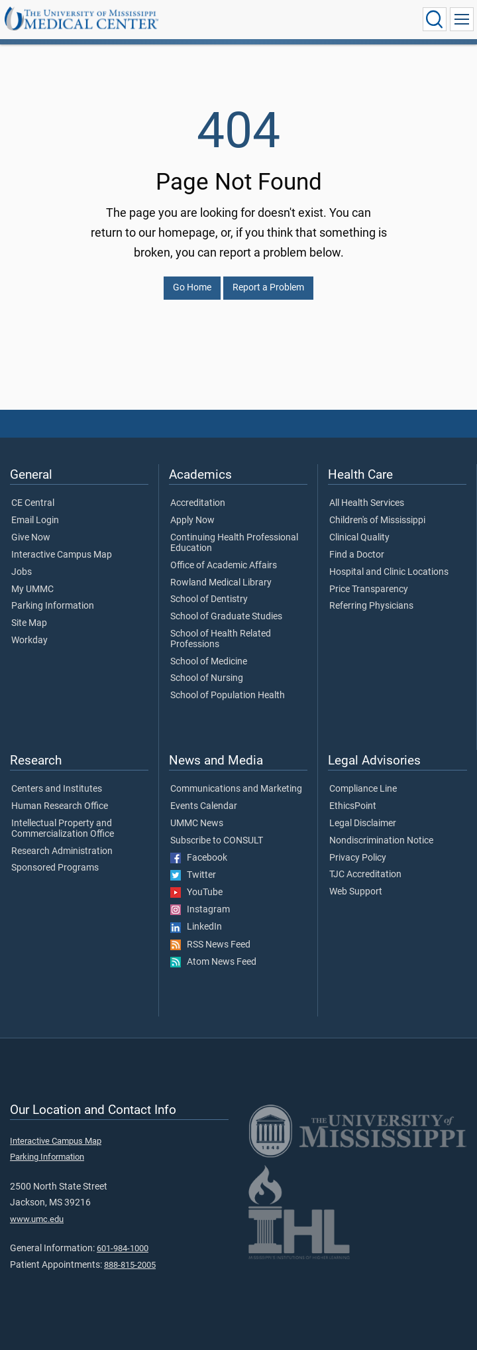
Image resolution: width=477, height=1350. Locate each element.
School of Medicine (208, 661)
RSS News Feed (210, 945)
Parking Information (52, 606)
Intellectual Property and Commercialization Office (62, 828)
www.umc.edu (37, 1219)
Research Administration (62, 851)
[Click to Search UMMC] (435, 19)
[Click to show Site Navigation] (462, 19)
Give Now (30, 537)
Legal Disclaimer (362, 823)
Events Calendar (203, 806)
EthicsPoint (352, 806)
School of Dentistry (209, 599)
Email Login (35, 520)
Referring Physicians (371, 606)
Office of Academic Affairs (223, 565)
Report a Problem (268, 287)
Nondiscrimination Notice (381, 840)
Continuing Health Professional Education (234, 543)
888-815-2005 (130, 1265)
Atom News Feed (213, 962)
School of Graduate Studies (226, 616)
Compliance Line (363, 789)
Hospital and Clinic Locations (389, 572)
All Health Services (366, 503)
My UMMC (32, 589)
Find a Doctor (356, 555)
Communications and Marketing (236, 789)
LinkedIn (196, 927)
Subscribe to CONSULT (216, 840)
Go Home (192, 287)
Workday (29, 640)
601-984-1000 (122, 1248)
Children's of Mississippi (377, 520)
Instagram (200, 909)
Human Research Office (59, 806)
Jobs (21, 572)
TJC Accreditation (365, 874)
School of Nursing (206, 678)
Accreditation (197, 503)
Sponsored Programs (55, 868)
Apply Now (192, 520)
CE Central (32, 503)
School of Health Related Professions (220, 639)
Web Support (355, 892)
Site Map (29, 623)
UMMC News (196, 823)
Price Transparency (368, 589)
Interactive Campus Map (61, 555)
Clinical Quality (359, 537)
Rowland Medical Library (221, 583)
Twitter (193, 875)
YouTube (196, 892)
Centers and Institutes (56, 789)
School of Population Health (227, 695)
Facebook (198, 858)
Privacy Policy (357, 858)
